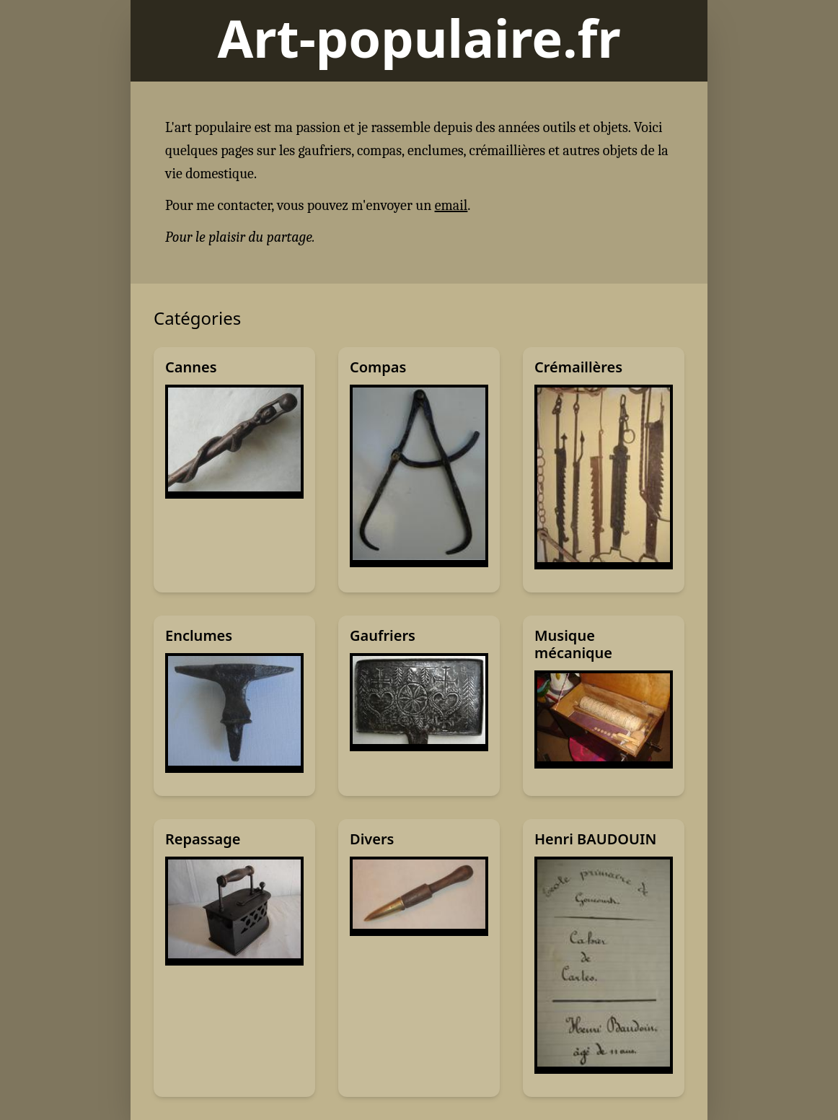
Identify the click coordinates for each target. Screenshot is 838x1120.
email (451, 205)
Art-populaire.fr (418, 37)
